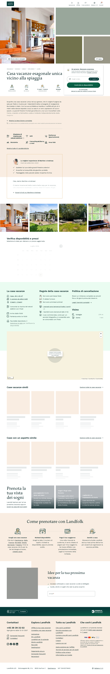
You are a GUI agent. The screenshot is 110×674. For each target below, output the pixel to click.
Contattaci (12, 638)
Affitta (78, 4)
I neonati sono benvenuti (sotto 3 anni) (57, 308)
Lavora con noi (61, 643)
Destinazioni (35, 647)
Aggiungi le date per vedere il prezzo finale (83, 91)
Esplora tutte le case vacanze (91, 387)
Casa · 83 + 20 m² (16, 296)
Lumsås (38, 68)
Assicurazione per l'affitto (65, 647)
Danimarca (17, 68)
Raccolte (34, 645)
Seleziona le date (16, 323)
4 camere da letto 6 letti (19, 299)
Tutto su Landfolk (66, 622)
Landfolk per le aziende (40, 639)
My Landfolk (35, 637)
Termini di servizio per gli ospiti (67, 650)
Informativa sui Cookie (64, 655)
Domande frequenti (15, 636)
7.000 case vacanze (95, 630)
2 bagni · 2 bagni (16, 302)
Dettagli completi (92, 72)
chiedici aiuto (17, 552)
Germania (11, 545)
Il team (58, 641)
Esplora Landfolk (40, 622)
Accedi (101, 4)
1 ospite (94, 79)
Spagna (19, 545)
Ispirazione (72, 4)
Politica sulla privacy (63, 652)
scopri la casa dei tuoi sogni (17, 507)
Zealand (24, 68)
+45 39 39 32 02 (15, 628)
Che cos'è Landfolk (90, 622)
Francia (11, 542)
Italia (25, 540)
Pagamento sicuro (38, 651)
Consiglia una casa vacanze (41, 630)
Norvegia (18, 542)
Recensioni (35, 656)
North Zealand (31, 68)
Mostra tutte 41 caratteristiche (18, 148)
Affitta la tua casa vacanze (41, 628)
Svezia (24, 542)
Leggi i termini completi (82, 302)
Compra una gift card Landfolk (67, 635)
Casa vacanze (10, 68)
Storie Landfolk (36, 642)
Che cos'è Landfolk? (63, 628)
